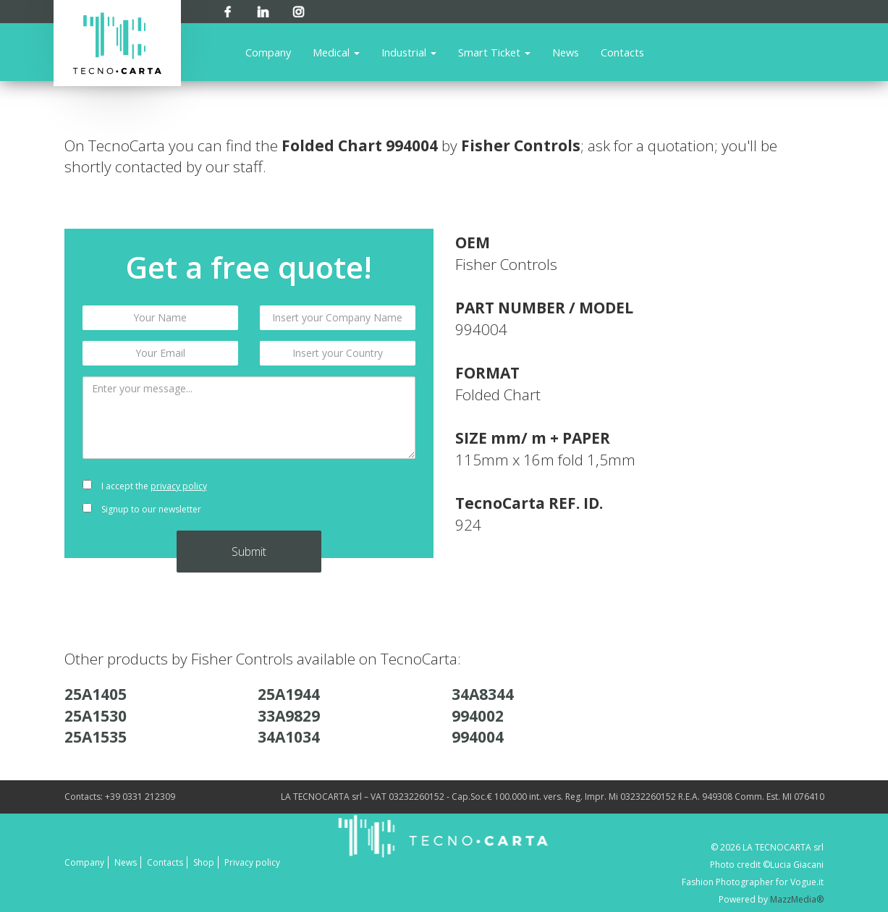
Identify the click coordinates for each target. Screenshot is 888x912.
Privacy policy (252, 862)
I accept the (145, 486)
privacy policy (179, 486)
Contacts (622, 52)
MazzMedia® (797, 899)
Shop (203, 862)
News (565, 52)
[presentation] (337, 498)
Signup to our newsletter (142, 509)
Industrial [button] (408, 52)
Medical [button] (336, 52)
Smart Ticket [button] (494, 52)
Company (268, 52)
